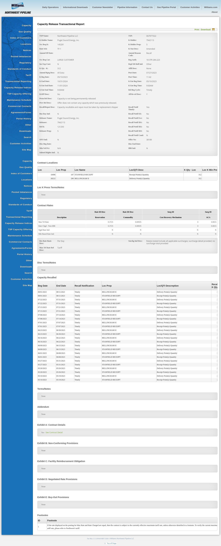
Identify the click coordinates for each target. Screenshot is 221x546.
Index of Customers (20, 38)
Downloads (25, 131)
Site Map (26, 150)
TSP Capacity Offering (19, 94)
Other (28, 125)
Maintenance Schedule (19, 100)
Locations (26, 44)
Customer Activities (20, 143)
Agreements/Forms (21, 112)
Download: (206, 29)
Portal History (23, 118)
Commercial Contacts (19, 106)
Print (196, 29)
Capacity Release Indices (17, 87)
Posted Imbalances (21, 56)
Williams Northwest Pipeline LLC (122, 538)
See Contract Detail (54, 432)
